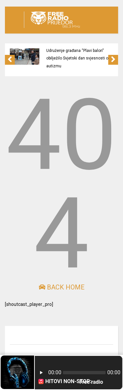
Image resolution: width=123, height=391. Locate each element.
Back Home (62, 287)
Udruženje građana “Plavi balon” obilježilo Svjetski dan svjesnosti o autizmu (77, 58)
